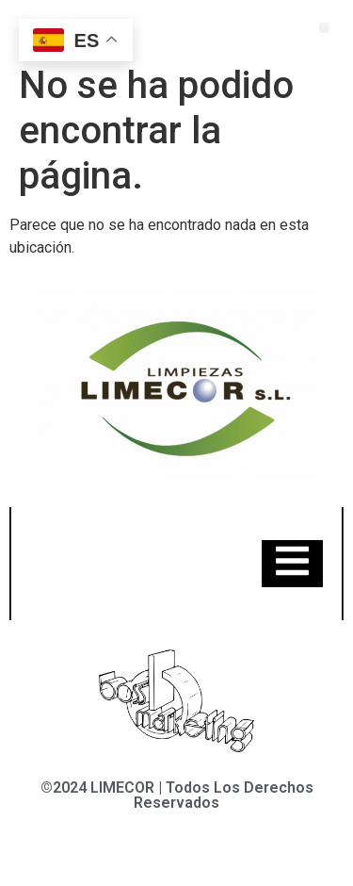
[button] (324, 28)
